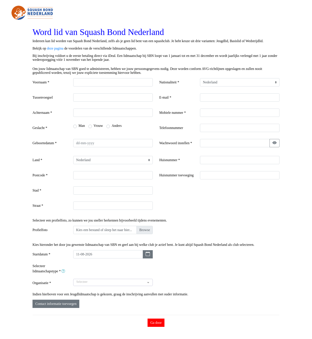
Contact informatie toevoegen (55, 304)
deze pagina (55, 48)
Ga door (156, 322)
